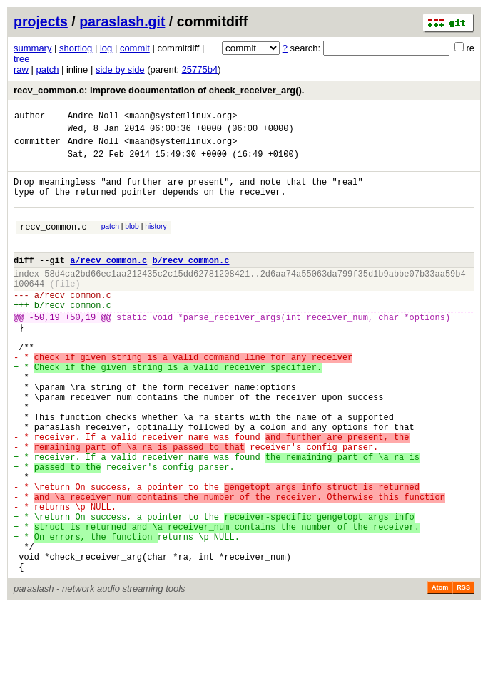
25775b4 (200, 69)
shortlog (75, 48)
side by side (120, 69)
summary (32, 48)
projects (41, 21)
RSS (463, 673)
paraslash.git (122, 21)
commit (135, 48)
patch (47, 69)
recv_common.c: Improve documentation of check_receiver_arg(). (159, 90)
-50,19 (44, 349)
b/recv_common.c (190, 281)
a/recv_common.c (108, 281)
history (155, 241)
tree (21, 58)
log (106, 48)
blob (132, 241)
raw (21, 69)
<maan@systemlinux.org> (180, 117)
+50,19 (80, 349)
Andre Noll (93, 117)
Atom (440, 673)
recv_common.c (53, 243)
